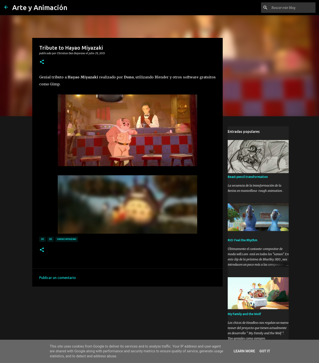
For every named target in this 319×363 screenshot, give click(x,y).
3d (50, 239)
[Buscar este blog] (293, 7)
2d (42, 239)
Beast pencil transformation (248, 177)
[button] (41, 62)
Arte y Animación (39, 7)
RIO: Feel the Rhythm (242, 240)
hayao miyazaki (66, 239)
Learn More (244, 351)
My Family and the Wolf (244, 314)
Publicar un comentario (57, 278)
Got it (264, 351)
